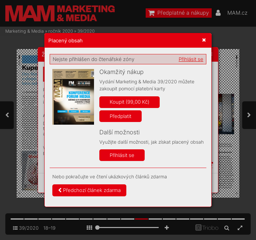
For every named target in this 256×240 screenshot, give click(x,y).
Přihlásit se (191, 59)
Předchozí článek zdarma (89, 190)
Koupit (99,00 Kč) (129, 102)
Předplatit (120, 116)
